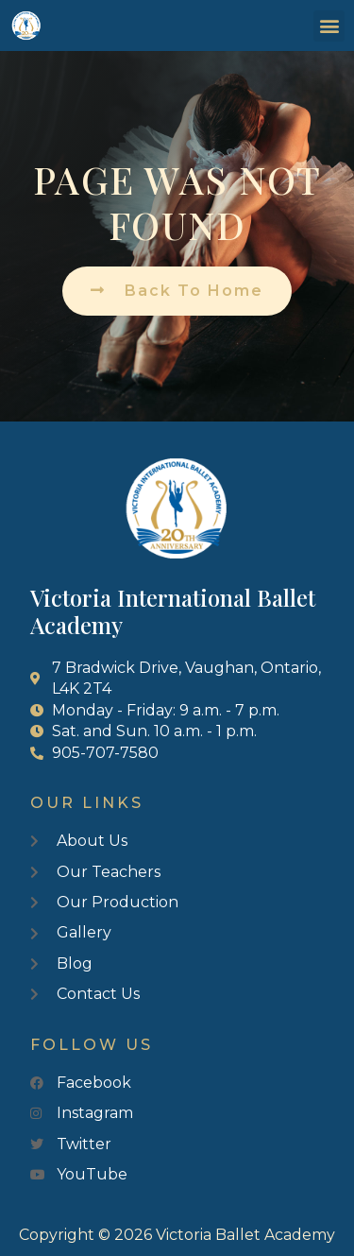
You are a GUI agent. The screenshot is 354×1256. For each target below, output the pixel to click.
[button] (329, 26)
